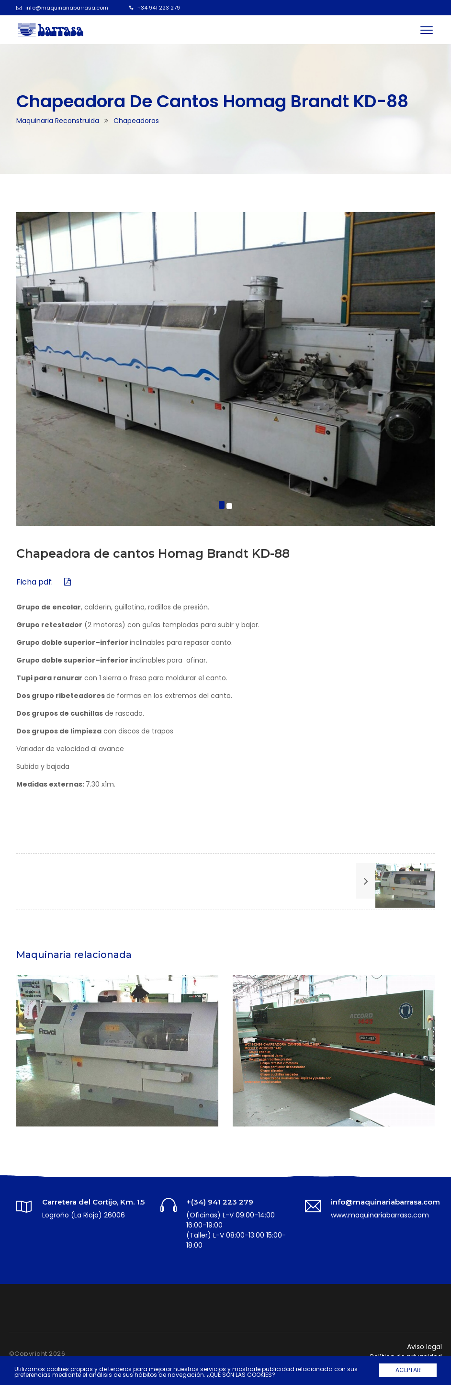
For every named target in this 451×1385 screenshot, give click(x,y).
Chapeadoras (136, 120)
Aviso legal (424, 1346)
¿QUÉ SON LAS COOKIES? (241, 1375)
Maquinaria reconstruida (57, 120)
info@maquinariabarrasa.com (66, 7)
